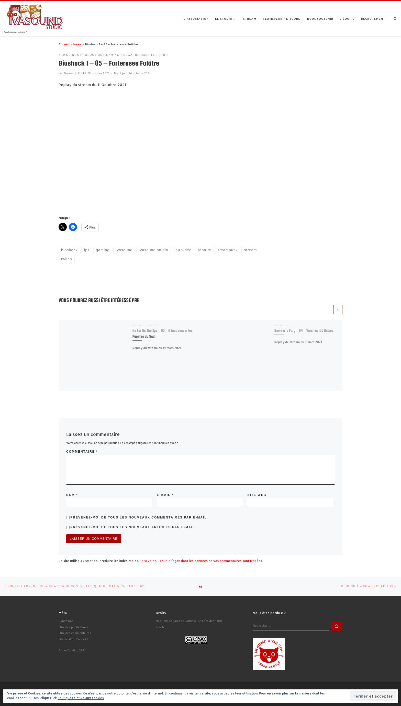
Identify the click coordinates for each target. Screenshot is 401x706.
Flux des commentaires (75, 633)
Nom (72, 495)
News (77, 44)
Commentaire (82, 451)
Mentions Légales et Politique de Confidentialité (189, 621)
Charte (160, 627)
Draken (69, 73)
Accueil (64, 44)
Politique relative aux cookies (81, 698)
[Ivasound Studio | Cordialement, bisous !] (35, 16)
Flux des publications (73, 627)
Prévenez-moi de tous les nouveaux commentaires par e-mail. (139, 517)
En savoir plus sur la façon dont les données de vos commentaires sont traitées (201, 561)
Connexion (66, 621)
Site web (256, 495)
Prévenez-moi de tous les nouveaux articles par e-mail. (133, 527)
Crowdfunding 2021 (72, 650)
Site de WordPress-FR (73, 639)
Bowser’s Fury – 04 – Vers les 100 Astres (303, 330)
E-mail (165, 495)
